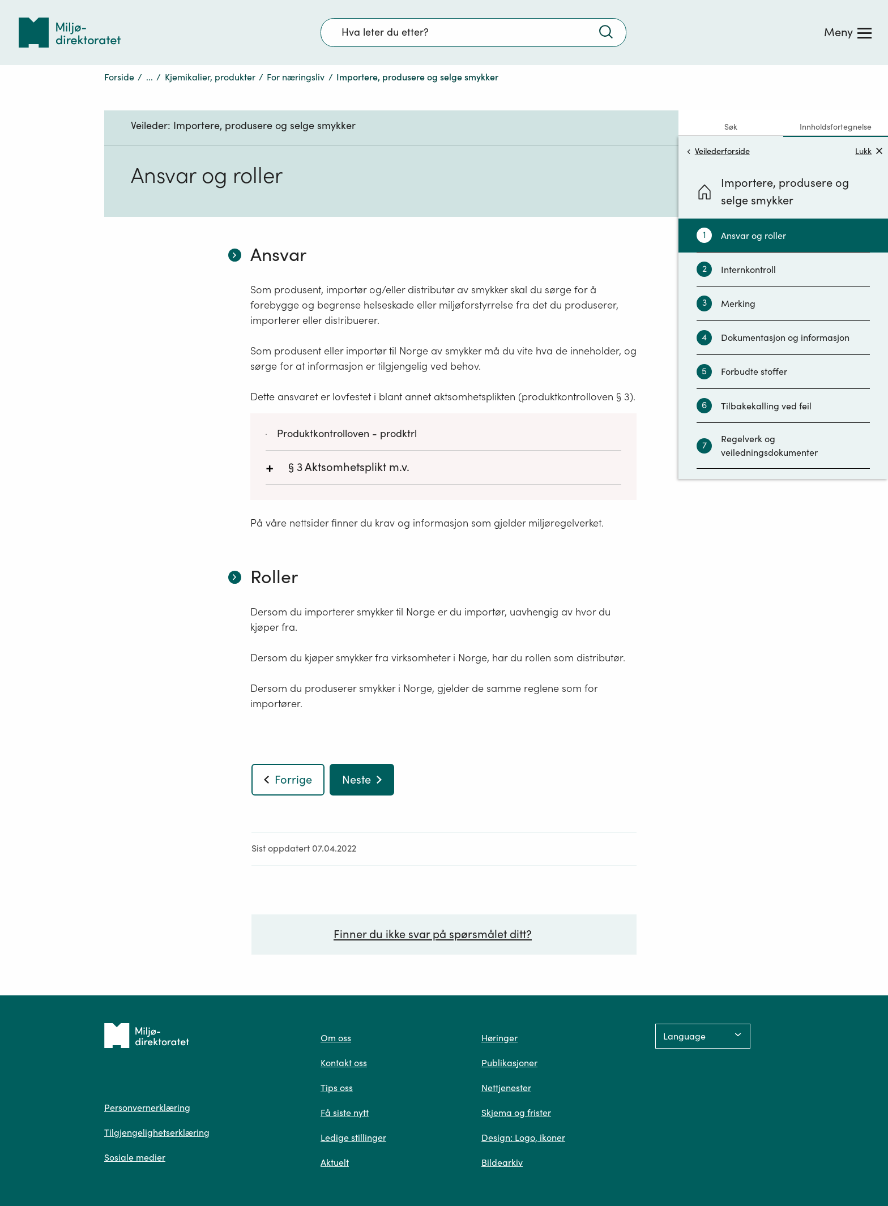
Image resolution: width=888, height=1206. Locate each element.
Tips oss (337, 1087)
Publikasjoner (509, 1062)
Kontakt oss (344, 1062)
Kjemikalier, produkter (210, 77)
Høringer (499, 1038)
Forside (119, 77)
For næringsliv (296, 77)
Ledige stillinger (353, 1137)
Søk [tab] (730, 127)
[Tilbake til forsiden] (70, 32)
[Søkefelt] (473, 32)
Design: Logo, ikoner (523, 1137)
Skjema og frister (516, 1112)
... (149, 77)
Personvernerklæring (147, 1107)
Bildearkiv (502, 1162)
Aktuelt (335, 1162)
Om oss (336, 1038)
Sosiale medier (134, 1157)
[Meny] (848, 32)
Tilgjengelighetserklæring (157, 1132)
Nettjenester (506, 1087)
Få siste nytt (345, 1112)
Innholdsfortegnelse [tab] (836, 127)
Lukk (868, 150)
